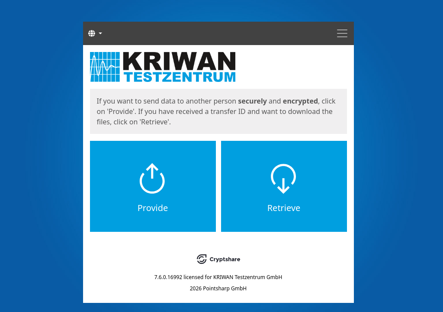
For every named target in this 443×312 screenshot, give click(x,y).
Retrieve (284, 208)
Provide (153, 208)
